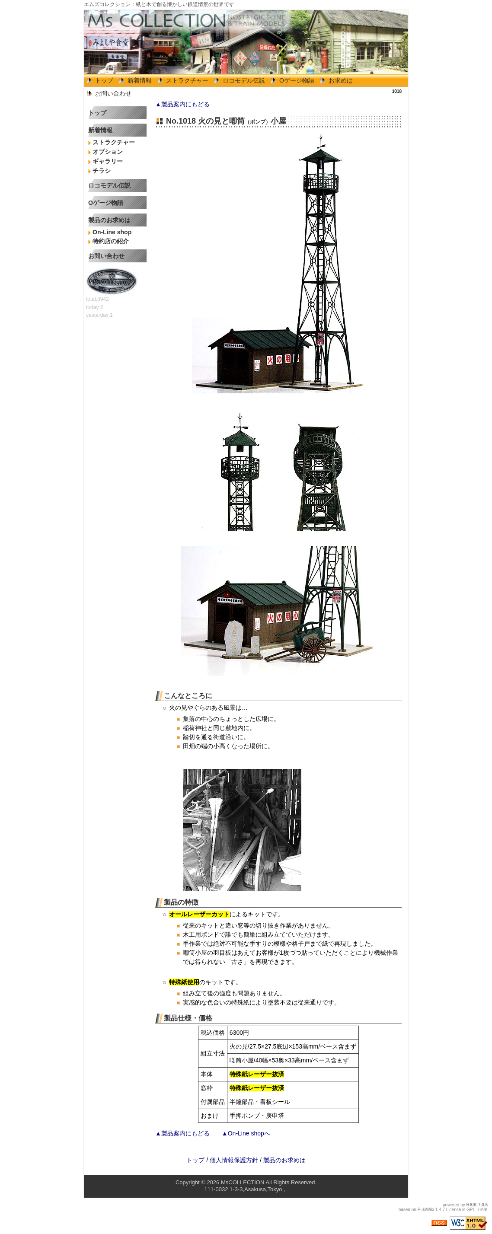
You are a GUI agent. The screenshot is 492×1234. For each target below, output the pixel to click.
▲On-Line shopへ (246, 1133)
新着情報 (140, 80)
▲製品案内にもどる (182, 104)
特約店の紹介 (111, 241)
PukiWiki (426, 1209)
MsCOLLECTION (242, 1182)
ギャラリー (108, 161)
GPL (470, 1209)
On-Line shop (112, 232)
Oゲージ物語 (296, 80)
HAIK (471, 1204)
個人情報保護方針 (234, 1160)
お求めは (341, 80)
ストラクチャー (187, 80)
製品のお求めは (109, 220)
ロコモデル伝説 (244, 80)
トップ (104, 80)
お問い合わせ (113, 93)
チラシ (102, 170)
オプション (108, 151)
